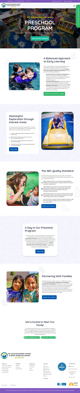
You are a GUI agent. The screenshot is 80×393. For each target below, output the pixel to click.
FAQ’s (30, 368)
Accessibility (53, 390)
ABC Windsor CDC (47, 372)
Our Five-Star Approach (7, 365)
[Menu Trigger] (74, 6)
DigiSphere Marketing (69, 390)
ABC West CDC (46, 371)
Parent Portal (13, 385)
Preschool (18, 367)
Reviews (31, 370)
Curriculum (31, 367)
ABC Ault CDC (46, 367)
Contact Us (45, 378)
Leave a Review (5, 372)
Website (58, 390)
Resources (32, 363)
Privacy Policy (47, 390)
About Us (4, 363)
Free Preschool (19, 368)
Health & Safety (5, 370)
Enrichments (32, 365)
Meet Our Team (5, 368)
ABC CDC (45, 366)
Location (45, 363)
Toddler (17, 365)
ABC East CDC (46, 369)
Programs (18, 363)
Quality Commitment (6, 367)
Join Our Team (4, 385)
